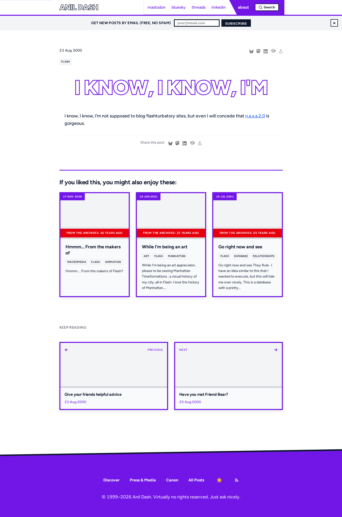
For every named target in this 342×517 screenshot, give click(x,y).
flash (65, 61)
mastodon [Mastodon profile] (157, 7)
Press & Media (143, 480)
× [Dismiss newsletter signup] (334, 22)
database (241, 256)
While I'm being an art (164, 247)
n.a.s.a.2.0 (255, 116)
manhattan (176, 256)
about (243, 7)
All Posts (196, 480)
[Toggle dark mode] (219, 480)
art (146, 256)
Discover (111, 480)
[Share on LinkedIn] (266, 50)
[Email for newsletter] (197, 23)
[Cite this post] (273, 50)
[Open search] (267, 7)
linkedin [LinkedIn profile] (218, 7)
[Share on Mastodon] (258, 50)
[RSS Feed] (237, 480)
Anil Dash (78, 7)
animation (113, 262)
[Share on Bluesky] (251, 50)
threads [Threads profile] (198, 7)
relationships (263, 256)
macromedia (76, 262)
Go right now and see (240, 247)
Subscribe (236, 23)
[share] (281, 50)
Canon (172, 480)
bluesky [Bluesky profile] (179, 7)
